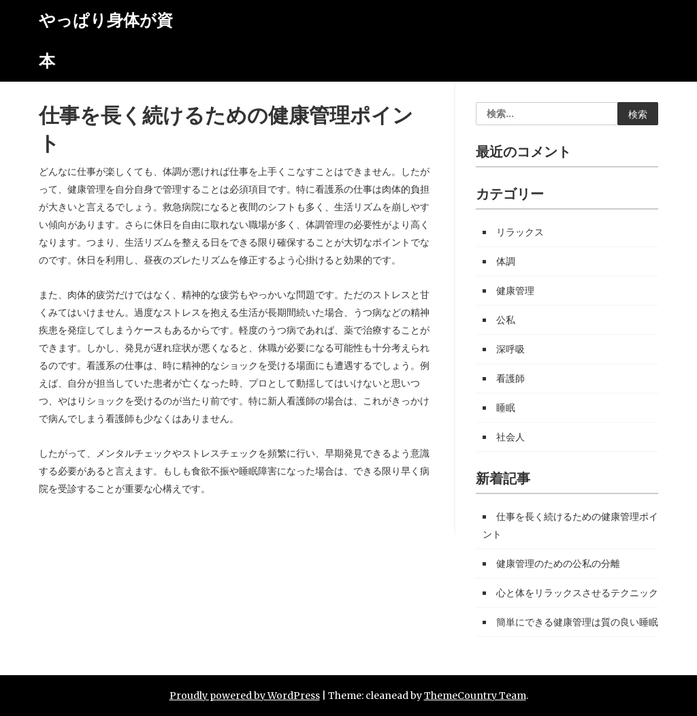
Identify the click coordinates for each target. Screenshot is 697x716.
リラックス (520, 232)
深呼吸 (510, 349)
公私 (505, 320)
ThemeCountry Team (475, 695)
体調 (505, 261)
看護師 (510, 378)
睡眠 (505, 408)
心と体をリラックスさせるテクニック (577, 593)
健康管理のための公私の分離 (558, 563)
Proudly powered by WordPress (244, 695)
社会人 (510, 437)
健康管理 (515, 290)
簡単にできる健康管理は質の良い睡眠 (577, 622)
